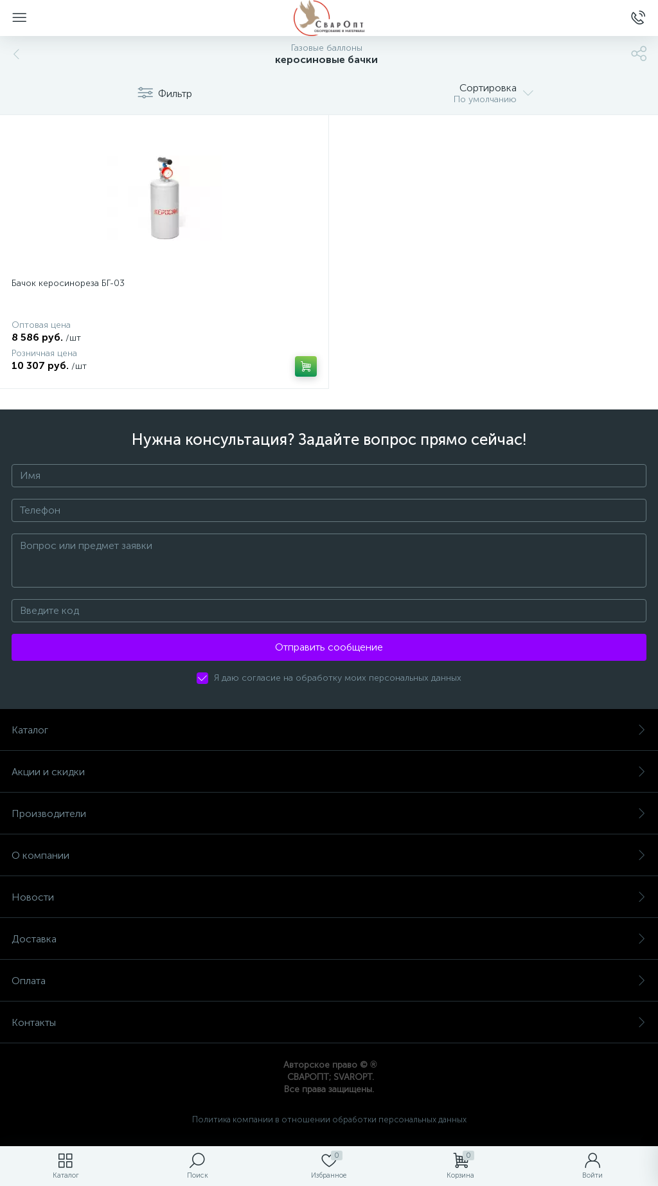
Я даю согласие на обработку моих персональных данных (337, 677)
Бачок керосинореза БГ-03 (68, 283)
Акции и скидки (329, 772)
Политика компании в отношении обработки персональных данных (329, 1119)
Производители (329, 813)
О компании (329, 855)
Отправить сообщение (329, 647)
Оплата (329, 981)
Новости (329, 897)
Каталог (329, 730)
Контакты (329, 1022)
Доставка (329, 939)
